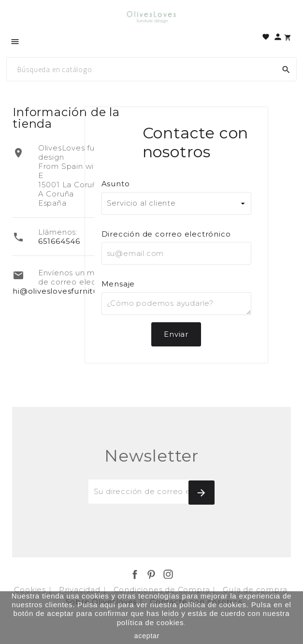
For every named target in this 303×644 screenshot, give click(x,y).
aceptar (146, 636)
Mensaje (118, 283)
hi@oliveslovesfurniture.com (70, 291)
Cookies (31, 589)
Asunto (115, 183)
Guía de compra (256, 589)
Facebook (135, 574)
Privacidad (81, 589)
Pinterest (151, 574)
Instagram (168, 574)
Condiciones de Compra (163, 589)
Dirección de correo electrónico (166, 234)
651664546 (59, 241)
